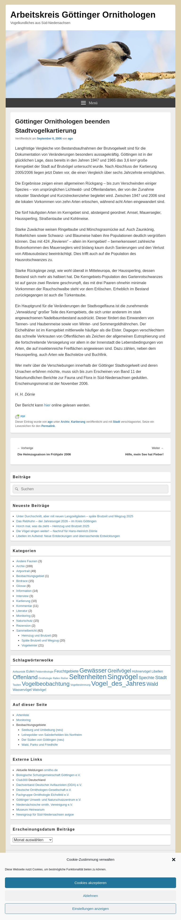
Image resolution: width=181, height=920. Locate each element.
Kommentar (24, 606)
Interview (22, 596)
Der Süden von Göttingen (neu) (43, 739)
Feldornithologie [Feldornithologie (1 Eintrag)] (44, 671)
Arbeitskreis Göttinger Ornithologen (83, 15)
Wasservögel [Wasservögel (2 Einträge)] (22, 690)
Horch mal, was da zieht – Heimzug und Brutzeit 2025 (52, 526)
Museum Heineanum (30, 809)
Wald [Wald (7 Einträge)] (152, 684)
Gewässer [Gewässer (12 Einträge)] (93, 670)
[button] (173, 859)
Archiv (65, 421)
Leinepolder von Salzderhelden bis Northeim (52, 735)
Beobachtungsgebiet (30, 576)
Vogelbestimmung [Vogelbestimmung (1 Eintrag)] (80, 684)
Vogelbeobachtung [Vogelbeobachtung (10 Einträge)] (46, 684)
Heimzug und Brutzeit (36, 635)
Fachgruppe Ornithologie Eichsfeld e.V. (42, 795)
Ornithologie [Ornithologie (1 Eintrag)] (45, 678)
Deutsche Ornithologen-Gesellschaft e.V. (43, 790)
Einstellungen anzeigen (90, 909)
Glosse (21, 586)
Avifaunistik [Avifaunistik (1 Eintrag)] (19, 671)
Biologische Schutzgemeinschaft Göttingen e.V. (48, 775)
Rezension (23, 625)
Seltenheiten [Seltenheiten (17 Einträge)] (88, 677)
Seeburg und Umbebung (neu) (42, 730)
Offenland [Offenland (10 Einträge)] (25, 677)
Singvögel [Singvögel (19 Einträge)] (122, 677)
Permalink (48, 426)
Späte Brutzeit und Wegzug (40, 640)
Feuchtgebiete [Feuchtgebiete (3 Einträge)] (66, 671)
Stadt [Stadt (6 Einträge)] (161, 677)
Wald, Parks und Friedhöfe (40, 744)
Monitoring (23, 615)
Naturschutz (24, 620)
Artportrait (23, 571)
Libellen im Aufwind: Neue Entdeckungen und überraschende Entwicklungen (68, 536)
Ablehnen (90, 896)
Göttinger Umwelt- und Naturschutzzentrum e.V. (48, 799)
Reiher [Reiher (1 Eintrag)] (64, 678)
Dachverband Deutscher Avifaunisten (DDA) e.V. (49, 785)
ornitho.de (51, 770)
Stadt (116, 421)
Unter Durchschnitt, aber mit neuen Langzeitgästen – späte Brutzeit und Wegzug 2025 (74, 516)
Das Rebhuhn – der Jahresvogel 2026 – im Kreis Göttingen (56, 521)
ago (70, 138)
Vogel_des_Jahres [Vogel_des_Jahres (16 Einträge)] (118, 683)
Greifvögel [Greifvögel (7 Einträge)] (119, 671)
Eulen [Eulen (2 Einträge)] (30, 671)
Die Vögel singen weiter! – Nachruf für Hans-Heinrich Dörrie (56, 531)
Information (24, 591)
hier (47, 405)
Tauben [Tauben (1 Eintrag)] (17, 684)
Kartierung (78, 421)
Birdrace (22, 581)
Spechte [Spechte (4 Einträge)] (146, 677)
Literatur (22, 611)
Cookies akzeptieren (90, 883)
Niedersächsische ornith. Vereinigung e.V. (44, 804)
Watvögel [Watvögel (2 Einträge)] (39, 690)
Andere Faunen (26, 561)
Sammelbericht (26, 630)
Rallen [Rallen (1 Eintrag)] (56, 678)
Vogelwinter (29, 645)
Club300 (22, 780)
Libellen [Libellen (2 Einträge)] (157, 671)
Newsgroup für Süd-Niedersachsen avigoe (45, 814)
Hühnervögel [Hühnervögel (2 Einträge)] (141, 671)
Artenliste (22, 715)
